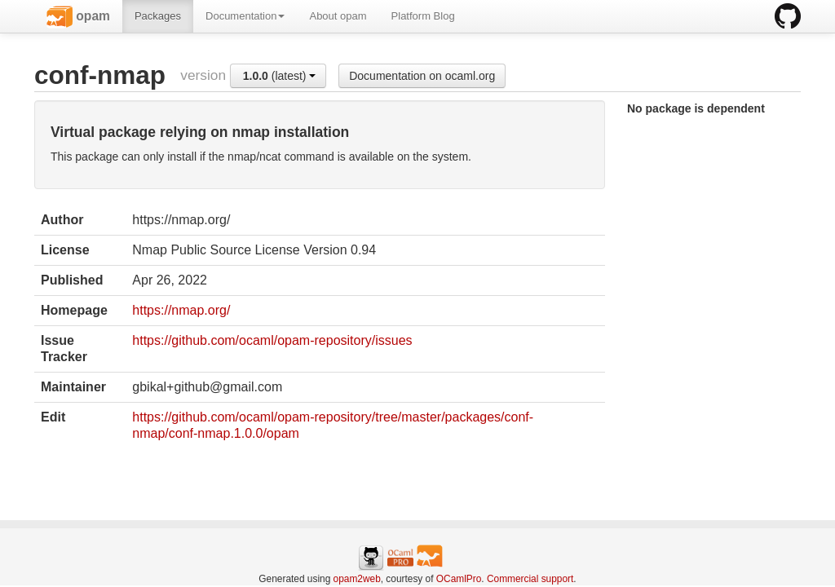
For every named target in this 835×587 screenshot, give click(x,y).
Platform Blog (423, 16)
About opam (337, 16)
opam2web (357, 579)
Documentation (245, 16)
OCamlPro (459, 579)
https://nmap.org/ (181, 310)
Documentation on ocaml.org (422, 75)
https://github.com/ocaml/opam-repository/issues (272, 340)
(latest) (279, 75)
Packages (158, 16)
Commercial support (530, 579)
